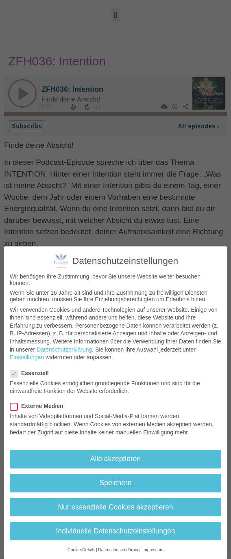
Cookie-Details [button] (81, 549)
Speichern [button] (116, 483)
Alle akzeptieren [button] (115, 459)
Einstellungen (27, 357)
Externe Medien (39, 406)
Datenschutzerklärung (64, 349)
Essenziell (32, 373)
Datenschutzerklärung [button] (118, 549)
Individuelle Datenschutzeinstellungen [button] (115, 531)
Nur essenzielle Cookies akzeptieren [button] (115, 507)
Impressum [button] (152, 549)
